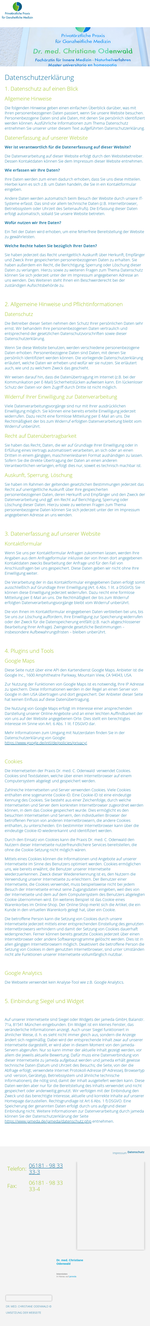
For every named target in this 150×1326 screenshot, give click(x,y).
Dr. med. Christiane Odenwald (69, 1261)
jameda (72, 1276)
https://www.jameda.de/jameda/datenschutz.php (48, 1121)
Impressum (120, 1153)
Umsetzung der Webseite (23, 1312)
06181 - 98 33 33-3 (46, 1168)
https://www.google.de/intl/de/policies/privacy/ (46, 742)
